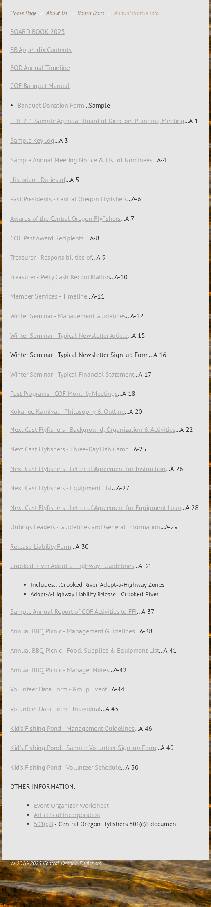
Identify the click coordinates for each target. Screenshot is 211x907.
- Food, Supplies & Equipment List (84, 650)
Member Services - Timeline (48, 296)
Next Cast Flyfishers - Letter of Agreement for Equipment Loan (95, 507)
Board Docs (90, 13)
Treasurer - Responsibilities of (51, 257)
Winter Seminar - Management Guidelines (68, 316)
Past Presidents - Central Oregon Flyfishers (68, 199)
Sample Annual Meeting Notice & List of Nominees (81, 160)
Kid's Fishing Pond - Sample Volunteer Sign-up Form (83, 747)
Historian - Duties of (37, 179)
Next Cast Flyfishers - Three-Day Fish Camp (69, 449)
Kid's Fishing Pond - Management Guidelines (72, 728)
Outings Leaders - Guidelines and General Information (85, 527)
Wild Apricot (163, 892)
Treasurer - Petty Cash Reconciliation (60, 277)
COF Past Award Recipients (47, 238)
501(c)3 (43, 824)
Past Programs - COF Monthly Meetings (64, 393)
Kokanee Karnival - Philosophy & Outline (67, 411)
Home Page (23, 13)
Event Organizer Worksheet (71, 805)
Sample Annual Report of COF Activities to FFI (73, 611)
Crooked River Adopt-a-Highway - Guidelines (72, 565)
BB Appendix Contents (41, 49)
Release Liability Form (40, 546)
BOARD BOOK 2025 (37, 31)
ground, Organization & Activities (92, 429)
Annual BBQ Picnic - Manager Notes (59, 670)
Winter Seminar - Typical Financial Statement (72, 374)
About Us (56, 13)
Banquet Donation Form (51, 105)
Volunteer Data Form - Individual (55, 709)
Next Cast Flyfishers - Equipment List (61, 488)
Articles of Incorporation (67, 815)
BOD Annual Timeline (40, 67)
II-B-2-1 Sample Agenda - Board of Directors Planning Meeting (97, 121)
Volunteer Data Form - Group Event (58, 689)
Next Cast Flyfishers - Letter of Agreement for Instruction (88, 469)
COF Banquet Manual (40, 85)
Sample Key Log (32, 140)
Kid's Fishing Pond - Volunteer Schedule (65, 767)
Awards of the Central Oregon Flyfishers (65, 218)
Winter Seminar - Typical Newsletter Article (69, 335)
